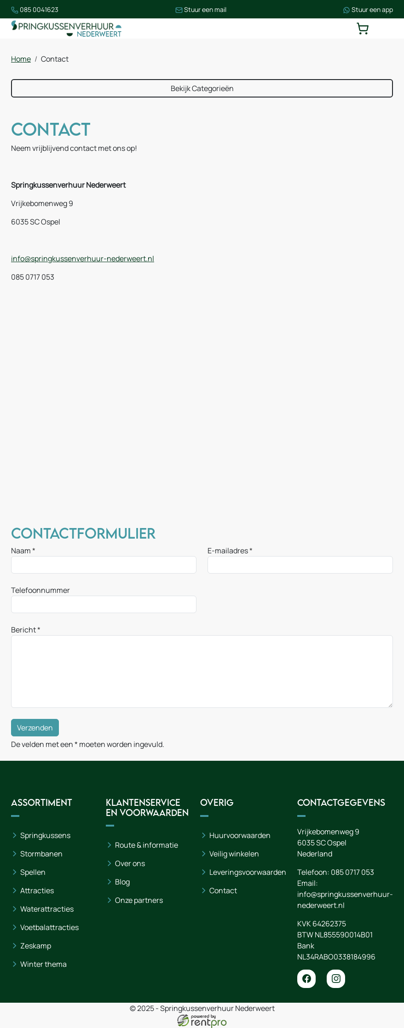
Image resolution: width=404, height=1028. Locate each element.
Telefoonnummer (40, 590)
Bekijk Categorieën (202, 88)
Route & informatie (146, 845)
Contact (223, 890)
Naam (21, 551)
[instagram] (336, 979)
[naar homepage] (66, 28)
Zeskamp (35, 946)
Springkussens (45, 835)
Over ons (130, 863)
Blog (122, 882)
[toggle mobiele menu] (386, 28)
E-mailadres (228, 551)
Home (21, 59)
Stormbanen (41, 854)
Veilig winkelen (234, 854)
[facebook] (306, 979)
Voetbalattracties (49, 927)
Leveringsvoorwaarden (247, 872)
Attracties (37, 890)
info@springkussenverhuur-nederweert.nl (82, 258)
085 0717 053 (352, 872)
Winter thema (43, 964)
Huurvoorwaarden (240, 835)
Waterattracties (47, 909)
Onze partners (139, 900)
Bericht (23, 630)
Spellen (33, 872)
